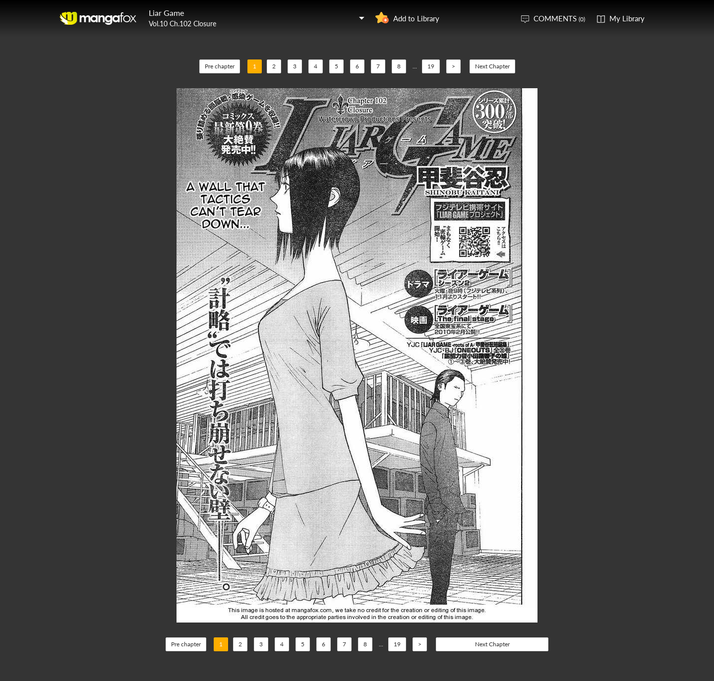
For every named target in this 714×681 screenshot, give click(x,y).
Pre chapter (220, 66)
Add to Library (416, 18)
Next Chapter (492, 66)
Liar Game (166, 12)
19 (430, 66)
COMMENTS (559, 18)
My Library (627, 18)
